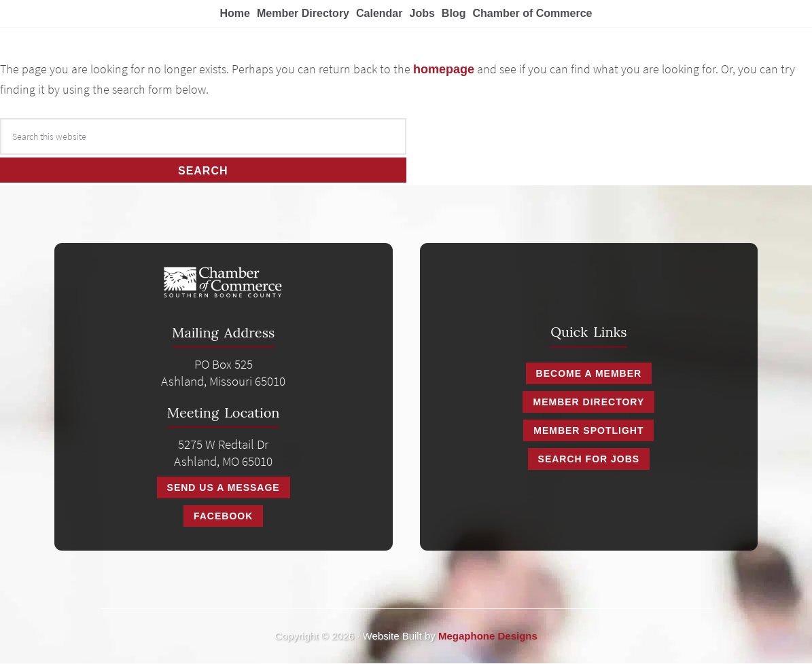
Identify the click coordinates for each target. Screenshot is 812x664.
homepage (443, 69)
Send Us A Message (223, 487)
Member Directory (588, 401)
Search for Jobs (589, 459)
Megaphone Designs (487, 636)
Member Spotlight (588, 430)
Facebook (223, 516)
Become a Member (589, 373)
